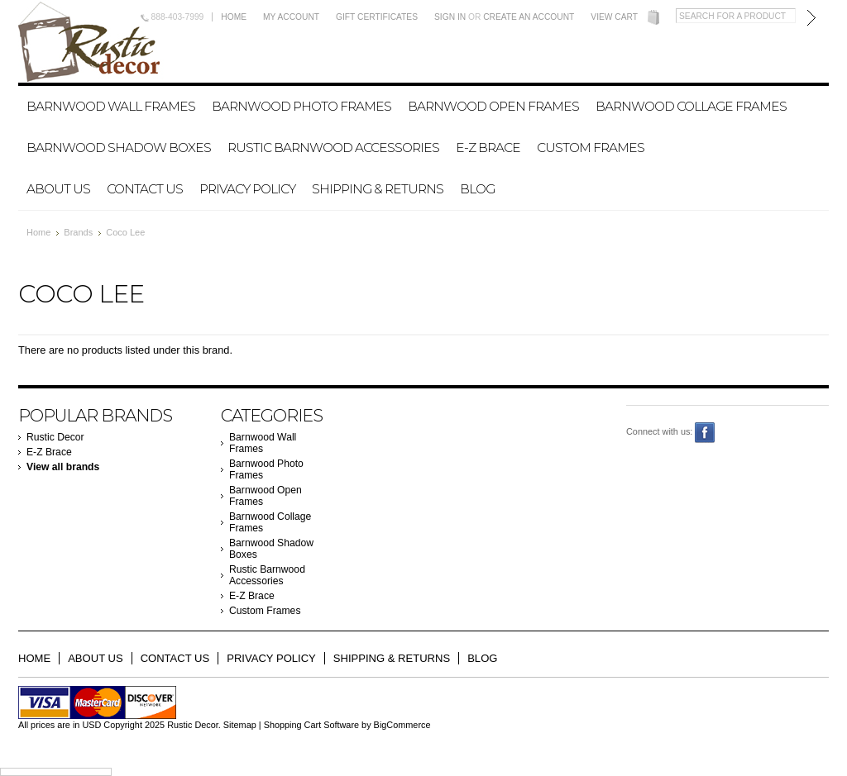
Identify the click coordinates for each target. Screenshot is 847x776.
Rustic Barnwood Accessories (333, 147)
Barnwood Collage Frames (691, 106)
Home (233, 16)
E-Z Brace (488, 147)
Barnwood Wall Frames (110, 106)
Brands (78, 232)
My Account (291, 16)
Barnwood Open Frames (493, 106)
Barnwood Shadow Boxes (118, 147)
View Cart (614, 16)
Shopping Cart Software (311, 725)
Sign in (450, 16)
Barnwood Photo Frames (301, 106)
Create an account (528, 16)
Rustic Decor (55, 437)
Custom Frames (590, 147)
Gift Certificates (377, 16)
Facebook (705, 432)
